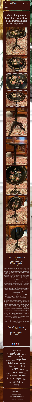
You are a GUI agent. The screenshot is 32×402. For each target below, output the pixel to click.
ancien (16, 381)
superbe (8, 370)
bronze (11, 378)
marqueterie (16, 351)
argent (18, 379)
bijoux (18, 366)
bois (23, 365)
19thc (10, 382)
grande (10, 356)
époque (8, 373)
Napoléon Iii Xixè (16, 391)
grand (25, 373)
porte (24, 356)
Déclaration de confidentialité (16, 396)
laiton (10, 366)
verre (20, 356)
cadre (16, 363)
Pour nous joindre (16, 394)
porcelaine (22, 363)
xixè (10, 362)
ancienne (22, 375)
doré (22, 369)
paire (24, 354)
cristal (9, 375)
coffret (16, 385)
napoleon (21, 359)
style (27, 370)
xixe (15, 369)
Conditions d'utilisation (17, 399)
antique (8, 360)
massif (13, 360)
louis (22, 382)
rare (14, 366)
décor (24, 379)
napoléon (13, 353)
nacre (15, 356)
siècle (14, 372)
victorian (14, 375)
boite (21, 373)
